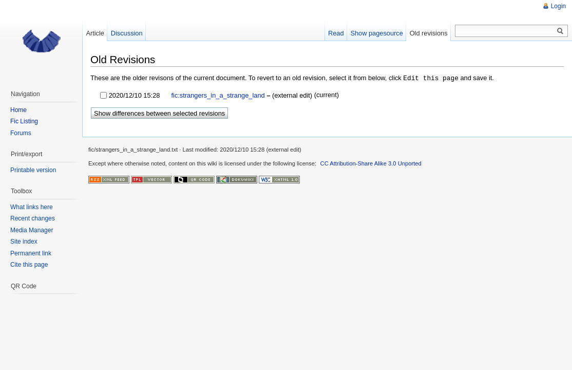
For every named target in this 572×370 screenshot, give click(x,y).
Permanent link (30, 253)
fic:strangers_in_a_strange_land (217, 95)
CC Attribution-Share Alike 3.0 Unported (371, 163)
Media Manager (31, 230)
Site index (23, 241)
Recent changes (32, 218)
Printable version (33, 170)
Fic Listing (24, 121)
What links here (31, 207)
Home (18, 110)
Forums (20, 133)
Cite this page (29, 264)
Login (558, 6)
